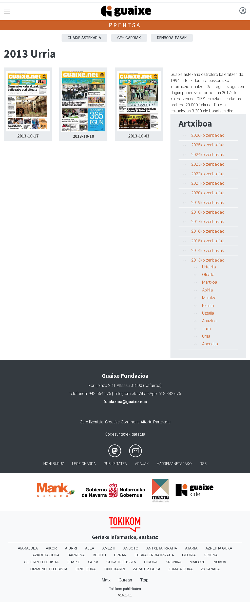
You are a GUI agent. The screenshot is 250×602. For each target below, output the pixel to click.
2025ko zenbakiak (207, 145)
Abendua (210, 343)
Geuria (189, 555)
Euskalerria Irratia (154, 555)
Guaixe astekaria (84, 38)
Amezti (108, 548)
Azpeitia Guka (218, 548)
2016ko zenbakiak (207, 231)
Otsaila (208, 274)
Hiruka (151, 562)
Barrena (76, 555)
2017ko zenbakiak (207, 221)
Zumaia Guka (180, 569)
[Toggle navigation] (7, 11)
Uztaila (208, 313)
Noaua (220, 562)
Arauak (142, 464)
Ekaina (208, 305)
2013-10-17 (28, 136)
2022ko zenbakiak (207, 173)
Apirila (207, 290)
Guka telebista (121, 562)
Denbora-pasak (172, 38)
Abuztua (209, 320)
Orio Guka (85, 569)
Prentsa (125, 25)
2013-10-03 (138, 136)
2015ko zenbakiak (207, 240)
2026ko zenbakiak (207, 135)
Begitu (99, 555)
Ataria (191, 548)
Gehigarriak (129, 38)
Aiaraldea (28, 548)
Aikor (51, 548)
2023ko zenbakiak (207, 164)
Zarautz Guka (146, 569)
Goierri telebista (41, 562)
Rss (203, 464)
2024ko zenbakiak (207, 154)
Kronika (174, 562)
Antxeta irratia (161, 548)
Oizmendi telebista (49, 569)
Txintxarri (114, 569)
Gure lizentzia (91, 422)
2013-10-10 (83, 136)
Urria (206, 336)
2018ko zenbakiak (207, 212)
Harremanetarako (174, 464)
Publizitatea (115, 464)
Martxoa (209, 282)
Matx (106, 580)
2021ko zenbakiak (207, 183)
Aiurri (71, 548)
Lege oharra (84, 464)
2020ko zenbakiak (207, 193)
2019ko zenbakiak (207, 202)
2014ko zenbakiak (207, 250)
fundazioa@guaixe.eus (125, 401)
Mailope (197, 562)
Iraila (206, 328)
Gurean (125, 580)
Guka (93, 562)
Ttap (144, 580)
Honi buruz (53, 464)
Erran (120, 555)
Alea (89, 548)
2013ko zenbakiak (207, 260)
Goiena (210, 555)
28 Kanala (210, 569)
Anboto (130, 548)
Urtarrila (209, 267)
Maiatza (209, 297)
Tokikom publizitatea (125, 589)
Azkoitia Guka (46, 555)
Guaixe (73, 562)
